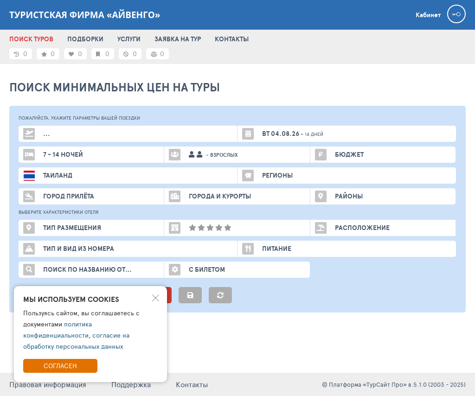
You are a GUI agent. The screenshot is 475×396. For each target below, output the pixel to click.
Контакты (192, 384)
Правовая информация (47, 384)
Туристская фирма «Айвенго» (84, 15)
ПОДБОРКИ (85, 39)
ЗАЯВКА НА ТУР (177, 39)
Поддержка (131, 384)
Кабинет (428, 14)
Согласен (60, 365)
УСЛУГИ (129, 39)
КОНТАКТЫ (232, 39)
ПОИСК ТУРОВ (31, 39)
